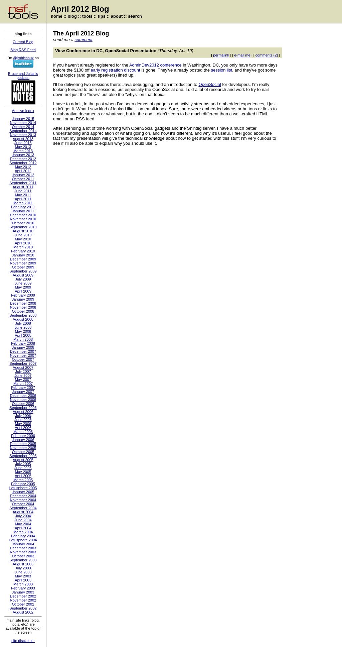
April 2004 (23, 528)
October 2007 (23, 359)
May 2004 (23, 524)
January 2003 (23, 592)
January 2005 (23, 492)
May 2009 (23, 287)
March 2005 (23, 480)
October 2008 (23, 311)
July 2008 (23, 323)
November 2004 (23, 500)
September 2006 (22, 408)
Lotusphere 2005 (23, 488)
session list (221, 70)
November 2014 (23, 123)
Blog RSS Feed (23, 50)
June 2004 (22, 520)
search (135, 16)
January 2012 (23, 175)
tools (87, 16)
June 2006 (22, 420)
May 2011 (23, 195)
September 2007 (22, 363)
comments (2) (266, 55)
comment (83, 39)
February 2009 (23, 295)
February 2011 (23, 207)
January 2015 (23, 119)
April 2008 (23, 335)
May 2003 (23, 576)
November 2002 (23, 600)
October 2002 (23, 604)
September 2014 (22, 131)
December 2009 (23, 259)
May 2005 (23, 472)
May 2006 (23, 424)
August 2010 (23, 231)
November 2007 (23, 355)
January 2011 (23, 211)
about (117, 16)
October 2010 (23, 223)
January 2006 (23, 440)
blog (72, 16)
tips (102, 16)
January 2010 (23, 255)
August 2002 (23, 612)
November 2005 (23, 448)
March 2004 (23, 532)
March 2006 (23, 432)
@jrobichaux (23, 58)
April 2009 (23, 291)
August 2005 (23, 460)
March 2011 (23, 203)
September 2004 (22, 508)
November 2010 (23, 219)
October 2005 (23, 452)
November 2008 (23, 307)
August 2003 (23, 564)
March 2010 (23, 247)
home (56, 16)
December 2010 (23, 215)
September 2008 (22, 315)
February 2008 (23, 343)
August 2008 (23, 319)
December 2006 (23, 396)
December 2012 (23, 159)
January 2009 (23, 299)
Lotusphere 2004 (23, 540)
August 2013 (23, 139)
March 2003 (23, 584)
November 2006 (23, 400)
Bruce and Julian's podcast (23, 76)
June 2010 (22, 235)
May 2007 (23, 380)
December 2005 (23, 444)
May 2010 (23, 239)
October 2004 (23, 504)
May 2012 (23, 167)
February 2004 (23, 536)
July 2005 (23, 464)
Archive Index (23, 111)
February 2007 (23, 388)
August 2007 (23, 367)
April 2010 (23, 243)
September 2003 (22, 560)
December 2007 (23, 351)
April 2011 (23, 199)
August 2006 (23, 412)
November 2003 (23, 552)
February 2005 (23, 484)
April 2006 (23, 428)
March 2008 (23, 339)
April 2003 (23, 580)
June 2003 (22, 572)
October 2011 (23, 179)
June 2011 (22, 191)
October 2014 (23, 127)
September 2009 (22, 271)
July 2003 (23, 568)
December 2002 (23, 596)
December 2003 (23, 548)
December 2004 (23, 496)
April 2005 (23, 476)
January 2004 (23, 544)
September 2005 (22, 456)
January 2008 (23, 347)
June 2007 (22, 375)
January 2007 (23, 392)
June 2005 (22, 468)
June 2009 (22, 283)
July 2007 (23, 371)
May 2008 (23, 331)
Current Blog (23, 42)
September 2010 (22, 227)
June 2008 (22, 327)
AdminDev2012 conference (155, 65)
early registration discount (115, 70)
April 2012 (23, 171)
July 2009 (23, 279)
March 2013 (23, 151)
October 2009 (23, 267)
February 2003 (23, 588)
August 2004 (23, 512)
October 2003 (23, 556)
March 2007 (23, 384)
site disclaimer (23, 641)
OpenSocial (209, 84)
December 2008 (23, 303)
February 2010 (23, 251)
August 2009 (23, 275)
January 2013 (23, 155)
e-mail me (242, 55)
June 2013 (22, 143)
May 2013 (23, 147)
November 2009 (23, 263)
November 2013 (23, 135)
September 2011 (22, 183)
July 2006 (23, 416)
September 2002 (22, 608)
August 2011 (23, 187)
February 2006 (23, 436)
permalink (221, 55)
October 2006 (23, 404)
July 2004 (23, 516)
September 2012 (22, 163)
